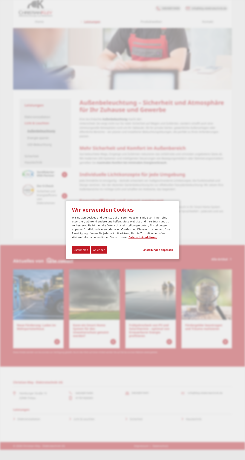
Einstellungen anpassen (158, 250)
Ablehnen (99, 250)
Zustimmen (81, 250)
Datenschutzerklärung (142, 237)
